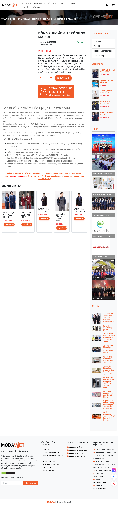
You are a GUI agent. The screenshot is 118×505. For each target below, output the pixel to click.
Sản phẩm (52, 3)
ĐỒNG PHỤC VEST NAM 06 (44, 210)
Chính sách (98, 41)
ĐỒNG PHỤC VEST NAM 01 (79, 210)
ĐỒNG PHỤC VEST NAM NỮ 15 (26, 214)
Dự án (63, 3)
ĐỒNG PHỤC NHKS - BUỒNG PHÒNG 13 (106, 92)
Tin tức (72, 3)
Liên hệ (25, 7)
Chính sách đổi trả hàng (78, 453)
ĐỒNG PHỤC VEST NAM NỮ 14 (8, 214)
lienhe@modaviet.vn (101, 482)
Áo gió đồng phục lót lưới (106, 113)
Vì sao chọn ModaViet (51, 452)
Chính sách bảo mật (76, 447)
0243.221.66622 (99, 476)
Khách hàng (99, 55)
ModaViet (51, 502)
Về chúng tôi (39, 3)
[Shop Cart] (113, 5)
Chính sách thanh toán (78, 450)
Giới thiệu (98, 46)
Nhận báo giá (31, 483)
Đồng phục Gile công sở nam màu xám (61, 217)
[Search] (107, 5)
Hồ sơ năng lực (49, 470)
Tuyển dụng (36, 7)
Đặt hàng (63, 78)
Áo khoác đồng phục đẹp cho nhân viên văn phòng (107, 103)
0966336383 (107, 470)
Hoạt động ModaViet (102, 51)
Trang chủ (26, 3)
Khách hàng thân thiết (51, 464)
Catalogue (47, 467)
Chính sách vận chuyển (78, 456)
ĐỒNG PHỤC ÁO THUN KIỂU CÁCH (107, 81)
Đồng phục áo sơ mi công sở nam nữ (107, 71)
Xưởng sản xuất (49, 461)
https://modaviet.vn (100, 488)
